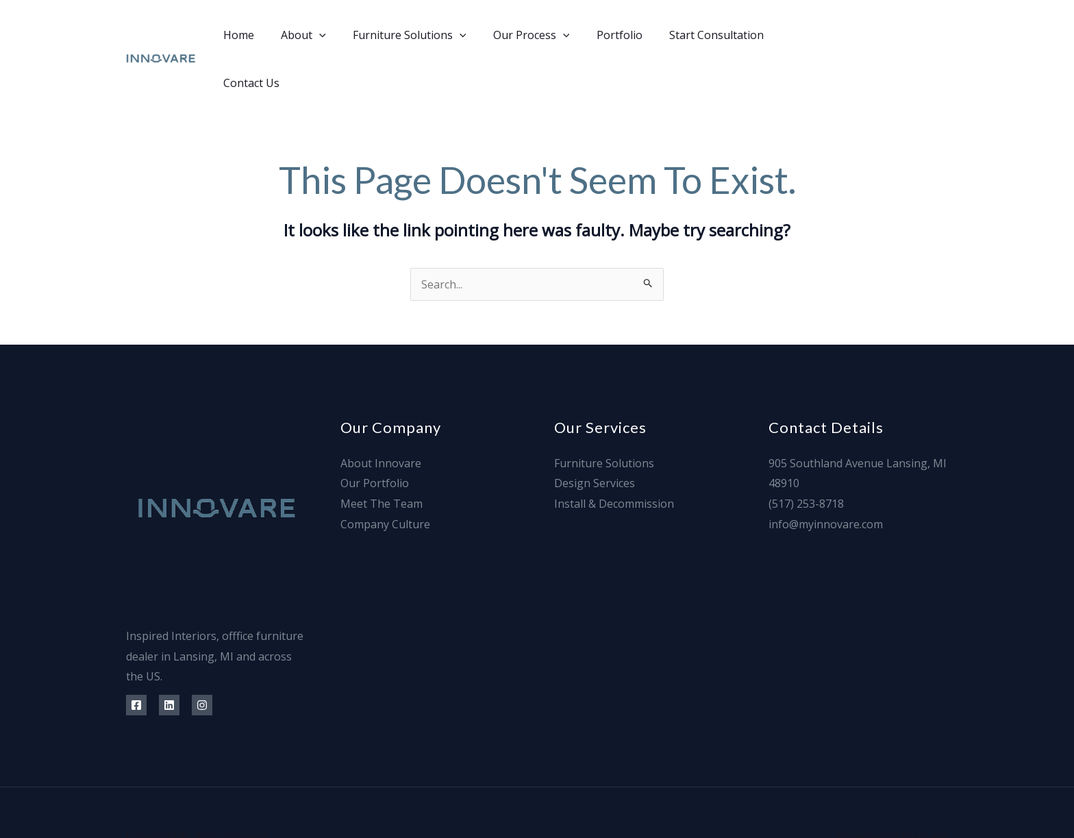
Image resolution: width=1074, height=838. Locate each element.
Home (242, 34)
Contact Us (792, 34)
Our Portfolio (374, 435)
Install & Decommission (614, 455)
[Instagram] (912, 35)
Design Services (594, 435)
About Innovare (380, 415)
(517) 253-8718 (806, 455)
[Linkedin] (881, 35)
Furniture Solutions (403, 34)
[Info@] (943, 35)
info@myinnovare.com (826, 476)
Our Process (520, 34)
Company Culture (385, 476)
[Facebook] (850, 35)
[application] (318, 34)
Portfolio (603, 34)
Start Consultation (695, 34)
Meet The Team (381, 455)
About (302, 34)
